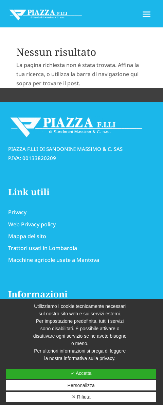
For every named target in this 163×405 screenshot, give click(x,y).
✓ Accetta (81, 373)
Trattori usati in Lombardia (42, 248)
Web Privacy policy (32, 224)
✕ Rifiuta (81, 397)
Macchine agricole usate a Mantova (53, 260)
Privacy (17, 212)
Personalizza (81, 385)
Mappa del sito (27, 236)
